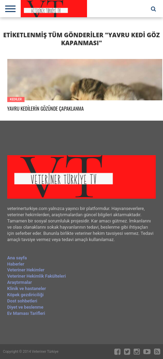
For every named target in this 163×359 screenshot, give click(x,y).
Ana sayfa (17, 257)
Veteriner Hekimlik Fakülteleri (36, 276)
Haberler (15, 264)
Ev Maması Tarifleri (26, 313)
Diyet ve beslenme (25, 307)
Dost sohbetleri (22, 300)
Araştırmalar (19, 282)
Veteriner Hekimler (26, 269)
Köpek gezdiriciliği (25, 294)
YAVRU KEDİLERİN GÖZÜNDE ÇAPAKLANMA (45, 109)
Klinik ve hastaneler (26, 288)
